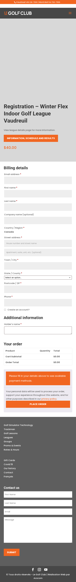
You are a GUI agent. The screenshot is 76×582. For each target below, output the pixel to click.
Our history (10, 468)
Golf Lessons (11, 433)
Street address (13, 237)
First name (10, 187)
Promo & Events (12, 445)
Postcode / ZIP (12, 283)
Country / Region (14, 227)
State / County (13, 273)
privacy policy (49, 398)
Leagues (8, 437)
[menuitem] (10, 476)
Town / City (11, 259)
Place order (38, 404)
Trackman (9, 429)
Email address (12, 174)
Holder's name (13, 324)
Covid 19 (8, 464)
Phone (8, 296)
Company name (19, 214)
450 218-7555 (31, 2)
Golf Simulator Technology (18, 425)
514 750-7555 (54, 2)
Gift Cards (9, 460)
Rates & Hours (11, 449)
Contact (8, 472)
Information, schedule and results (31, 138)
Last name (10, 201)
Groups (8, 441)
